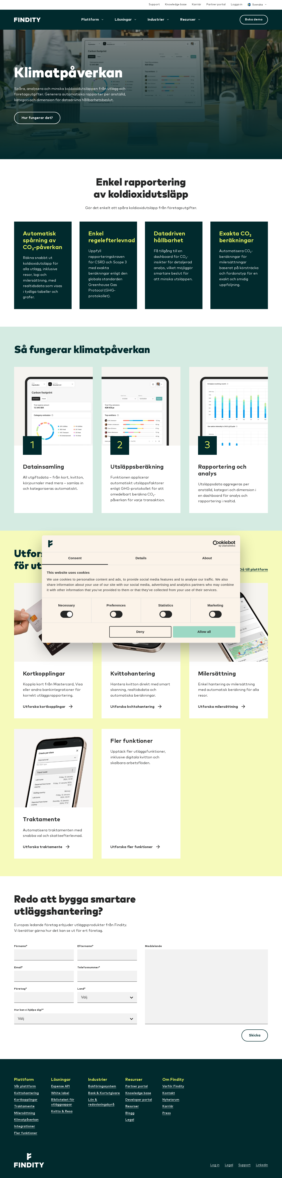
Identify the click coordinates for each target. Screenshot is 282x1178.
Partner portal (216, 4)
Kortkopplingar (25, 1099)
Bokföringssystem (102, 1086)
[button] (123, 19)
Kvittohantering (26, 1093)
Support (154, 4)
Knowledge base (176, 4)
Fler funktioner (25, 1133)
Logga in (236, 4)
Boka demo (254, 19)
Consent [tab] (75, 558)
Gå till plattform (253, 569)
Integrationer (24, 1126)
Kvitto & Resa (61, 1111)
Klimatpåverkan (26, 1119)
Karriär (196, 4)
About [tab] (207, 558)
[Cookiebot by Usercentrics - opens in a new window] (216, 543)
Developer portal (138, 1099)
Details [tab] (141, 558)
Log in (214, 1165)
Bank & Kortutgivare (104, 1093)
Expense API (60, 1086)
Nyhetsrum (170, 1099)
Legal (129, 1119)
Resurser (132, 1106)
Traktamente (24, 1106)
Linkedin (262, 1165)
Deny (140, 632)
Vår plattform (25, 1086)
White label (60, 1093)
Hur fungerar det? (37, 118)
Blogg (129, 1113)
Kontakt (168, 1093)
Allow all (204, 632)
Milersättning (24, 1113)
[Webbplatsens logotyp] (27, 20)
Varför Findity (173, 1086)
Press (166, 1113)
